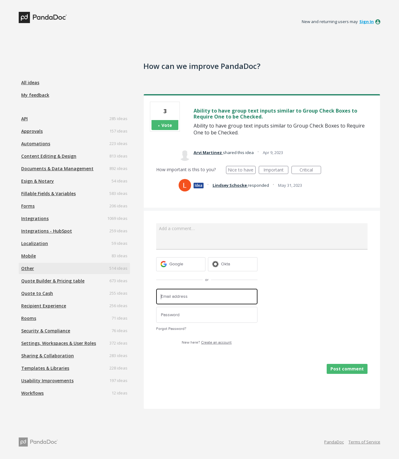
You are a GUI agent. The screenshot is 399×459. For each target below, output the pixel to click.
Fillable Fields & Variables (48, 193)
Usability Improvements (47, 381)
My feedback (35, 95)
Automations (35, 144)
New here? (207, 342)
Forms (28, 206)
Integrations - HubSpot (46, 231)
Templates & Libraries (45, 368)
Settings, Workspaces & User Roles (58, 343)
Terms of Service (364, 442)
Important (275, 170)
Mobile (28, 256)
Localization (34, 243)
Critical (310, 170)
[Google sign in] (181, 264)
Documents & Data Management (57, 169)
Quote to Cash (37, 293)
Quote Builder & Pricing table (52, 281)
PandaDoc (334, 442)
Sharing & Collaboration (47, 356)
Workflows (32, 393)
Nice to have (242, 170)
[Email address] (206, 297)
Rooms (28, 318)
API (24, 119)
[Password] (206, 315)
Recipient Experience (43, 306)
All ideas (30, 82)
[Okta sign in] (232, 264)
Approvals (32, 131)
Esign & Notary (37, 181)
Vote (166, 125)
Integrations (35, 218)
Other (27, 268)
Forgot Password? (171, 328)
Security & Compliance (45, 331)
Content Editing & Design (48, 156)
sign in (366, 21)
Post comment (347, 369)
